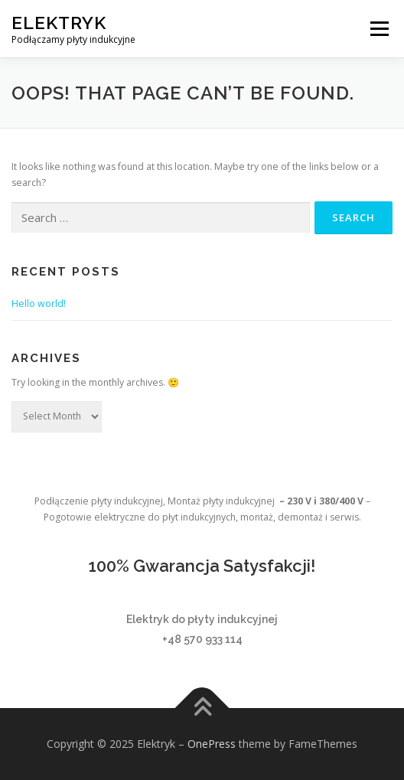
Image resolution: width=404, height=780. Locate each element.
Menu (378, 28)
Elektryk (58, 22)
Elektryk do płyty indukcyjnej (202, 619)
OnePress (211, 743)
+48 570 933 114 (202, 639)
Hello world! (38, 303)
